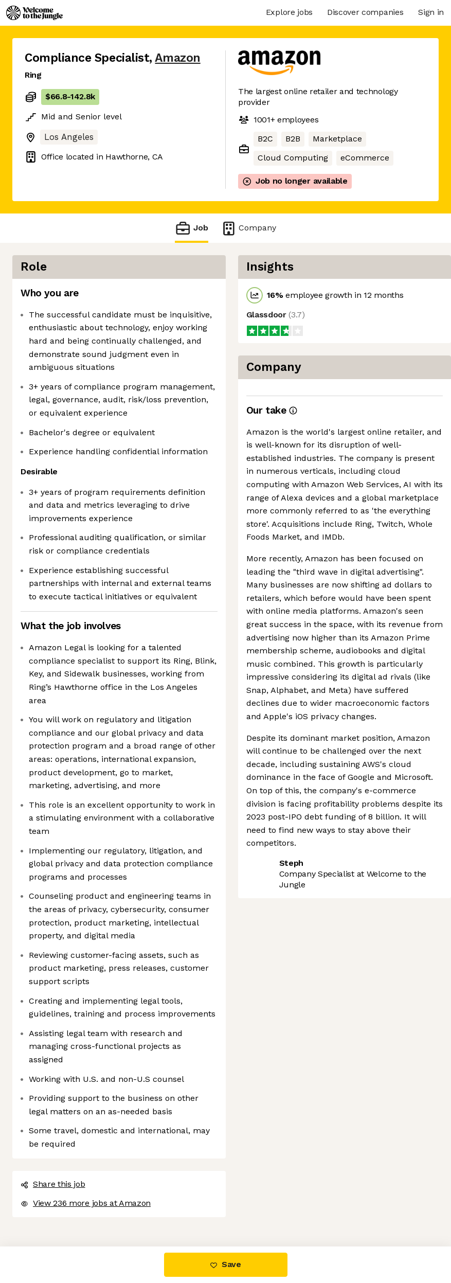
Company (248, 228)
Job (191, 228)
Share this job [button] (53, 1184)
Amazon (177, 58)
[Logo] (34, 13)
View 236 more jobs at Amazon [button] (86, 1203)
